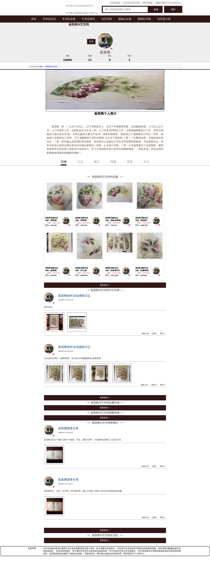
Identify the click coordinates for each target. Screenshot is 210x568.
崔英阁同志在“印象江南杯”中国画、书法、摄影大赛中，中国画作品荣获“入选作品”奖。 (83, 440)
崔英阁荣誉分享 (68, 428)
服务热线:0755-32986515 (168, 3)
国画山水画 (124, 18)
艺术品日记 (49, 18)
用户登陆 (147, 3)
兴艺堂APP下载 (131, 3)
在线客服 (115, 3)
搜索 (156, 9)
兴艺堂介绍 (163, 18)
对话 (91, 41)
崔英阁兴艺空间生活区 (105, 535)
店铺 (63, 161)
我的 (173, 9)
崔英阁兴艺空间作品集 (105, 176)
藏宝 (97, 161)
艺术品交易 (68, 18)
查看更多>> (105, 285)
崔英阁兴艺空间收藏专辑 (105, 402)
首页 (33, 18)
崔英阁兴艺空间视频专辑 (105, 412)
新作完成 (48, 307)
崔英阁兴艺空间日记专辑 (105, 290)
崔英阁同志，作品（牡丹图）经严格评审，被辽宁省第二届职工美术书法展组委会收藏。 (84, 491)
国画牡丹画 (144, 18)
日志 (80, 161)
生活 (146, 161)
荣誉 (130, 161)
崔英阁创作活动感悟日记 (74, 295)
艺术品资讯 (88, 18)
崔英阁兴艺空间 (51, 67)
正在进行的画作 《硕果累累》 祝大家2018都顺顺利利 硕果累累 (72, 358)
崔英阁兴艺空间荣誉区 (105, 422)
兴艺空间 (106, 18)
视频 (113, 161)
